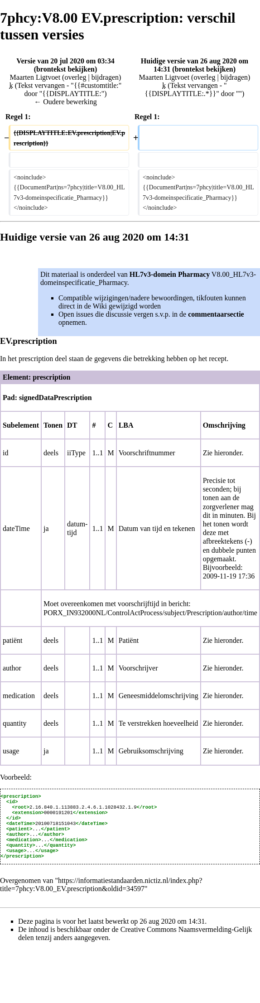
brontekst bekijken (65, 69)
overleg (75, 77)
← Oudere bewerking (65, 102)
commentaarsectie (216, 314)
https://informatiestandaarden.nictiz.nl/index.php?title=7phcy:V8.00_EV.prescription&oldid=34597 (101, 895)
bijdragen (105, 77)
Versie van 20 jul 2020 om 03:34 (65, 61)
